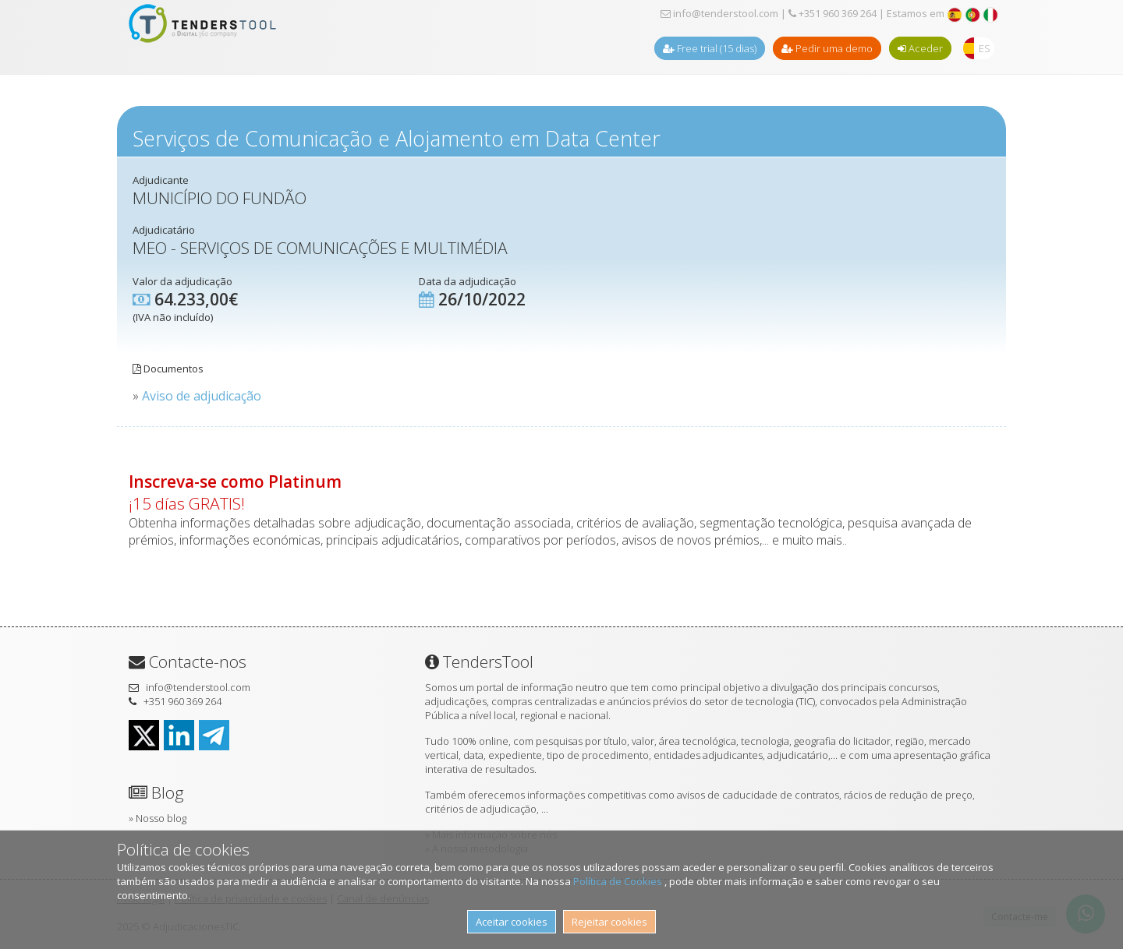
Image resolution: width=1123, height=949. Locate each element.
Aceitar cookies (511, 922)
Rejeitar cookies (609, 922)
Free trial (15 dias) (709, 48)
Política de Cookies (618, 881)
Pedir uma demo (827, 48)
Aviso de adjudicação (201, 395)
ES (984, 48)
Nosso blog (161, 818)
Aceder (920, 48)
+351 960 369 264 (832, 13)
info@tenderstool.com (719, 13)
